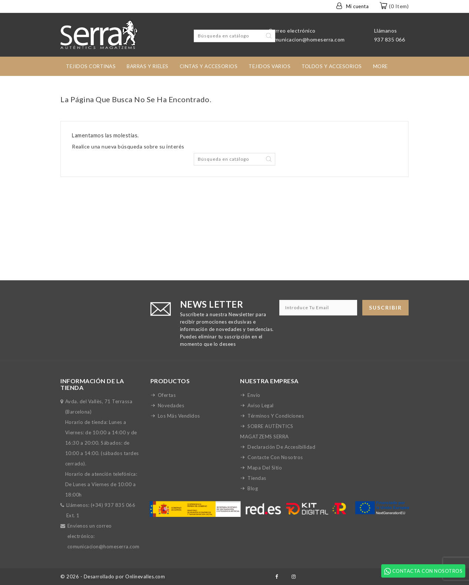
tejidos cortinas (91, 66)
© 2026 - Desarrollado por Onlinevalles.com (112, 576)
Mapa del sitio (264, 468)
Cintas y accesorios (209, 66)
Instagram (293, 576)
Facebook (276, 576)
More (380, 66)
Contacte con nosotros (275, 457)
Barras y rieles (148, 66)
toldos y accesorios (332, 66)
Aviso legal (260, 405)
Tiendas (256, 478)
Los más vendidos (179, 416)
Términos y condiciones (275, 416)
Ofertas (167, 395)
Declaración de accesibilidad (281, 447)
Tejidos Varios (269, 66)
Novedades (171, 405)
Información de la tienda (92, 384)
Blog (252, 488)
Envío (253, 395)
